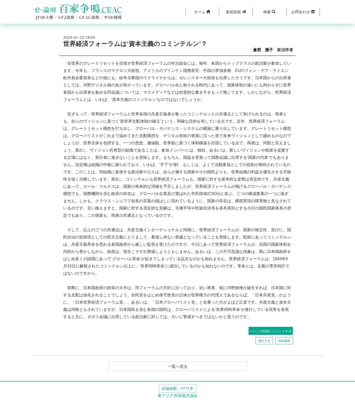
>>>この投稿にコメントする (271, 331)
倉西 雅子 (263, 50)
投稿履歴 (284, 341)
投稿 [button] (236, 11)
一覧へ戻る (178, 366)
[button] (202, 11)
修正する (264, 341)
